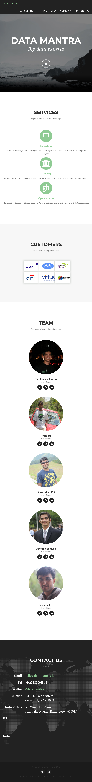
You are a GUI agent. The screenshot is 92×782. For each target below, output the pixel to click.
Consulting (26, 11)
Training (42, 11)
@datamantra (34, 689)
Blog (54, 11)
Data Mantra (10, 3)
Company (65, 11)
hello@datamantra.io (39, 676)
